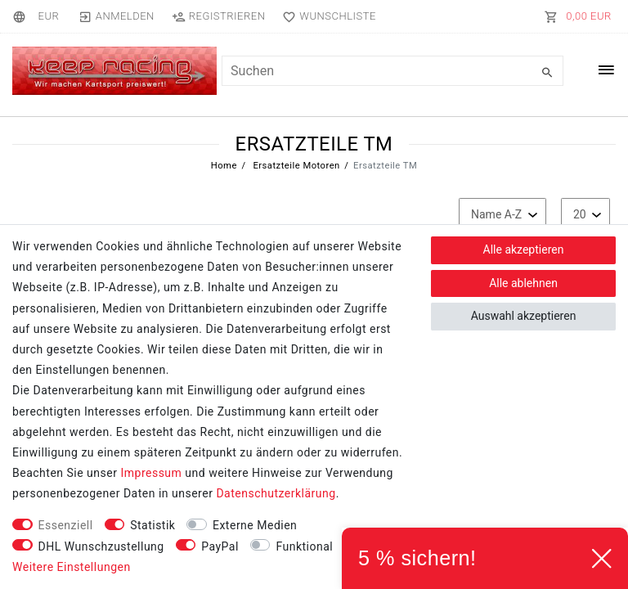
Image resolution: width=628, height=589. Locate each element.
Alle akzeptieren (523, 249)
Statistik (152, 525)
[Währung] (48, 16)
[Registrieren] (218, 16)
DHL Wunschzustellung (101, 546)
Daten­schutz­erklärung (275, 493)
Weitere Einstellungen (71, 566)
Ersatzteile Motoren (295, 165)
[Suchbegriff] (392, 71)
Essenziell (65, 525)
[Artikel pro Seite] (585, 215)
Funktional (304, 546)
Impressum (151, 472)
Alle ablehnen (523, 283)
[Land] (21, 16)
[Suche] (547, 72)
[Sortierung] (502, 215)
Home (224, 165)
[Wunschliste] (326, 16)
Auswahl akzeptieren (523, 315)
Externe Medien (255, 525)
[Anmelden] (116, 16)
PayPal (220, 546)
